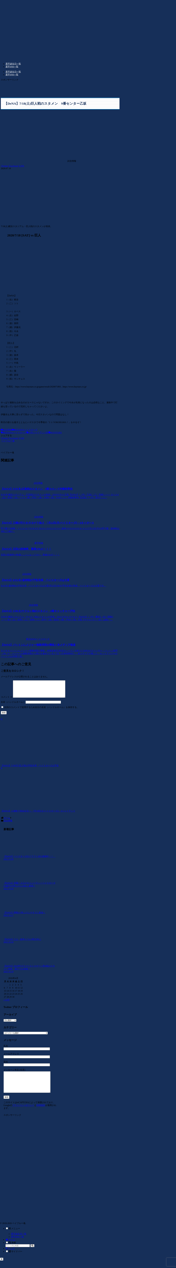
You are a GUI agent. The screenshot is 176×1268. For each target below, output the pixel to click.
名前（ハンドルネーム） (13, 705)
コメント (6, 700)
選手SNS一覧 (17, 1244)
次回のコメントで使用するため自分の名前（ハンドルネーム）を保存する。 (41, 710)
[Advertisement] (60, 87)
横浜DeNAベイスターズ (24, 430)
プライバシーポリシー (23, 1112)
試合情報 (6, 430)
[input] (18, 1253)
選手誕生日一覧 (18, 1241)
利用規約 (40, 1112)
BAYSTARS (55, 432)
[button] (32, 1253)
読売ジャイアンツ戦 (37, 432)
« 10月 (7, 1003)
